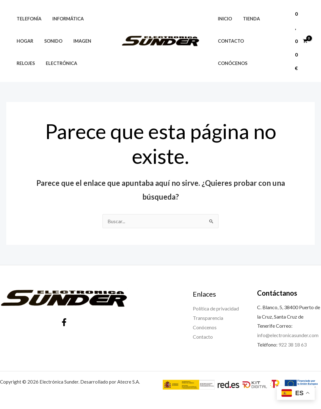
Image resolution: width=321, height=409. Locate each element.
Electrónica (58, 63)
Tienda (248, 29)
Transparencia (208, 318)
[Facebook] (64, 322)
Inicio (224, 29)
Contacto (230, 52)
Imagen (77, 41)
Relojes (24, 63)
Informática (65, 18)
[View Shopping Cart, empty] (301, 41)
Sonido (50, 41)
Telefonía (27, 18)
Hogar (23, 41)
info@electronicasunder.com (287, 335)
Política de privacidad (216, 308)
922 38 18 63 (292, 344)
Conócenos (266, 52)
